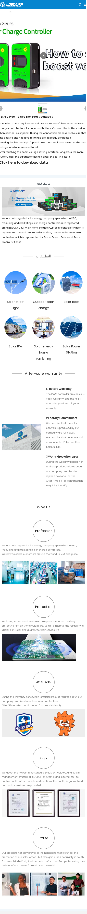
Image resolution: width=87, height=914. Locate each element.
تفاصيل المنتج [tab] (43, 183)
